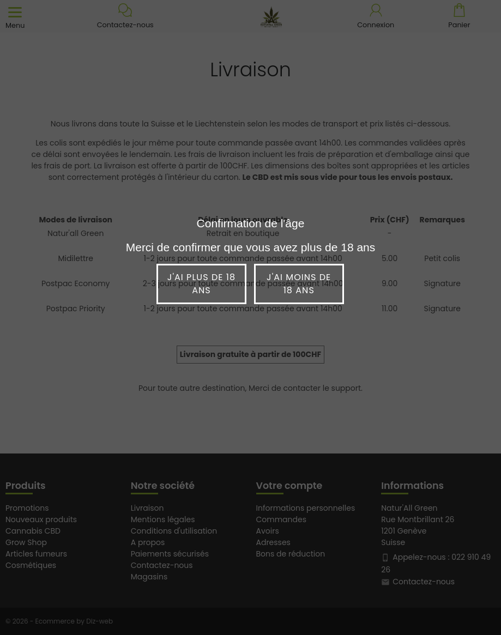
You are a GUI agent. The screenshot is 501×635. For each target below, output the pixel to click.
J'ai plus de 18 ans (201, 284)
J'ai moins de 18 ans (299, 284)
